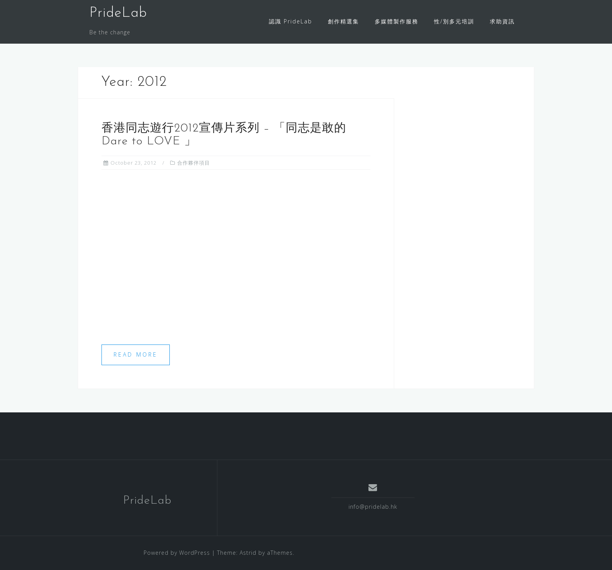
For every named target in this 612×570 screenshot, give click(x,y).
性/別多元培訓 (454, 21)
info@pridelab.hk (373, 506)
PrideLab (118, 13)
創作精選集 (343, 21)
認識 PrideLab (290, 21)
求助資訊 (502, 21)
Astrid (248, 552)
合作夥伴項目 (193, 162)
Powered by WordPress (177, 552)
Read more (136, 354)
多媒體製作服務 (396, 21)
